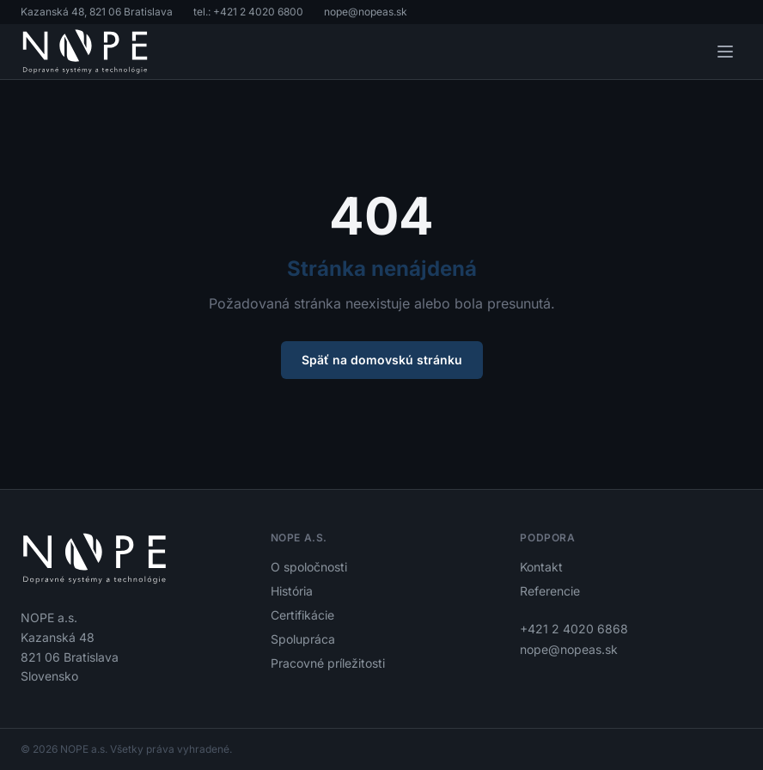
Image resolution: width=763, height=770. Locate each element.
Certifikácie (302, 615)
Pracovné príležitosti (328, 663)
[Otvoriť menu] (725, 51)
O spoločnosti (309, 566)
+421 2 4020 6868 (574, 628)
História (292, 591)
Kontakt (541, 566)
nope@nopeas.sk (365, 11)
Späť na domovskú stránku (382, 359)
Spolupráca (303, 639)
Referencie (550, 591)
